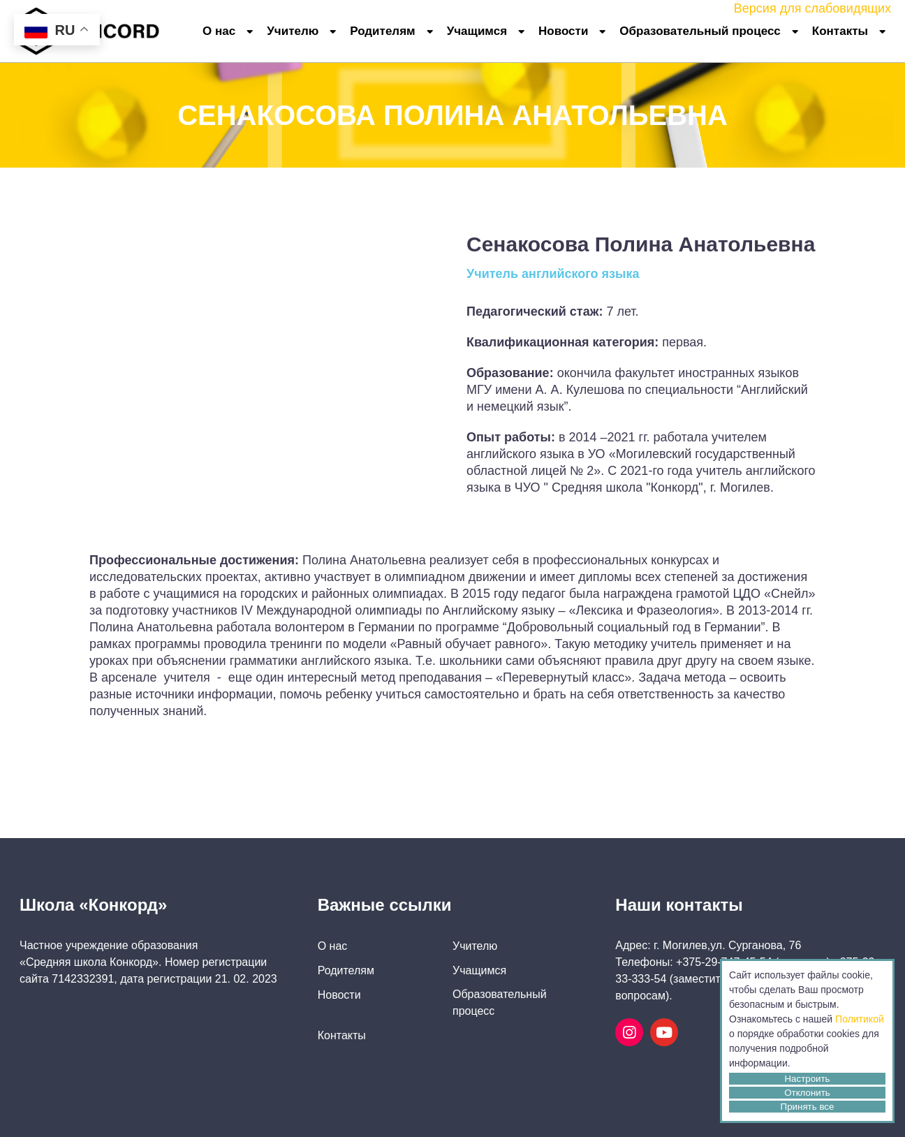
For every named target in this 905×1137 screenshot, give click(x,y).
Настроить (807, 1078)
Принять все (807, 1106)
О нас (219, 31)
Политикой (859, 1019)
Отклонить (807, 1092)
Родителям (382, 31)
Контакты (840, 31)
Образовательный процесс (699, 31)
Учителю (292, 31)
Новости (563, 31)
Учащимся (477, 31)
